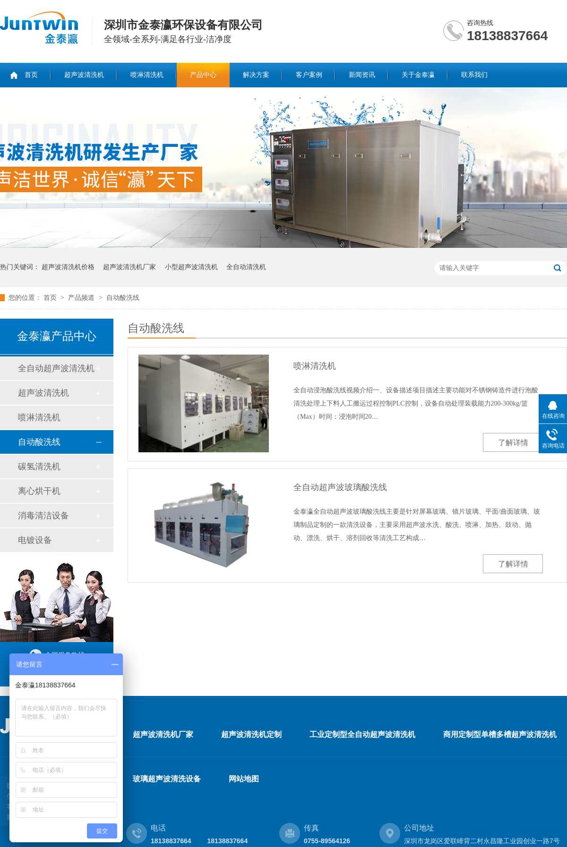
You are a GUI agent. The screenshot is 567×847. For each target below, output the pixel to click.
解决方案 (256, 74)
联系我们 (474, 74)
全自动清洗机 (246, 267)
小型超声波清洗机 (191, 267)
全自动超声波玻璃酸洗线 (340, 487)
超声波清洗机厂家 (129, 267)
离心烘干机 (39, 491)
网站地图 (244, 779)
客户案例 (309, 74)
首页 (31, 74)
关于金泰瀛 (418, 74)
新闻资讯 (362, 74)
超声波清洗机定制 (251, 734)
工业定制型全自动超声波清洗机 (362, 734)
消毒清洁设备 (43, 515)
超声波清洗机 (84, 74)
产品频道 (82, 297)
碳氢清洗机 (39, 466)
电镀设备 (35, 540)
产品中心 (203, 74)
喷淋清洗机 (146, 74)
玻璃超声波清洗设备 (167, 779)
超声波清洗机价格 (68, 267)
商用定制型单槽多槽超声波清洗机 (500, 734)
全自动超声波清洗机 (56, 368)
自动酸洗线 (122, 297)
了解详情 (513, 443)
